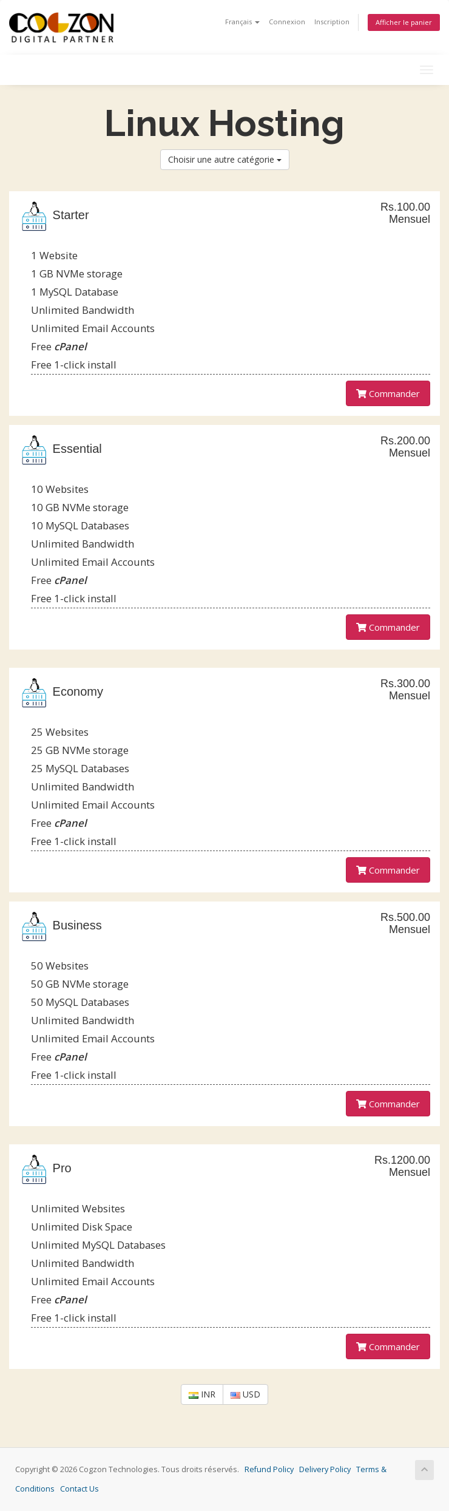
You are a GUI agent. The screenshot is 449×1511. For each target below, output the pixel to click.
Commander (388, 393)
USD (245, 1394)
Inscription (331, 21)
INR (202, 1394)
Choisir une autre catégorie (225, 159)
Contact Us (79, 1489)
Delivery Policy (325, 1469)
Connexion (287, 21)
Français (242, 21)
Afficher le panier (404, 22)
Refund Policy (269, 1469)
